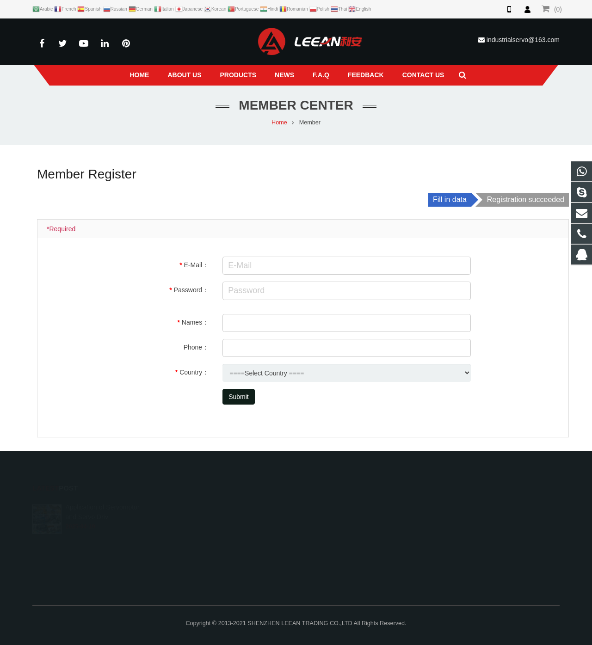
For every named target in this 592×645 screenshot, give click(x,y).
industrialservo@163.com (523, 39)
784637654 (328, 506)
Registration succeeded (525, 199)
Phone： (196, 347)
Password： (191, 290)
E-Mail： (196, 265)
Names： (195, 322)
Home (279, 122)
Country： (194, 372)
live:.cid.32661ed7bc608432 (349, 559)
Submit (238, 396)
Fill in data (450, 199)
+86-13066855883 (336, 519)
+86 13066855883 (335, 532)
